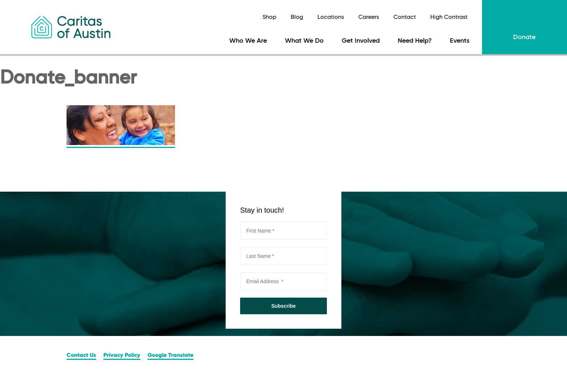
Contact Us (81, 355)
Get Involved (361, 41)
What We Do (304, 41)
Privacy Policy (121, 355)
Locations (330, 17)
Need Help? (415, 41)
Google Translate (170, 355)
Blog (297, 17)
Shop (269, 17)
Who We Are (248, 41)
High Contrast (449, 17)
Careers (368, 17)
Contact (404, 17)
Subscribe (283, 306)
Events (459, 41)
